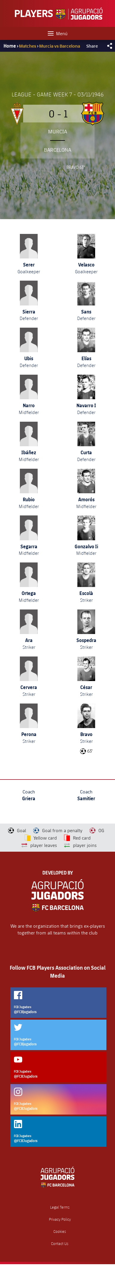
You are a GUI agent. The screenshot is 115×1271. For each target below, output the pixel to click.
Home (10, 46)
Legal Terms (60, 1207)
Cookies (59, 1231)
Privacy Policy (60, 1219)
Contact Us (59, 1243)
